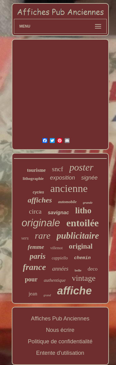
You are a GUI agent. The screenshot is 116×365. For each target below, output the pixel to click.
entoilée (82, 222)
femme (36, 247)
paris (37, 256)
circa (35, 211)
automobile (67, 201)
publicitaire (78, 236)
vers (24, 238)
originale (41, 222)
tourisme (36, 170)
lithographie (33, 178)
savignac (58, 212)
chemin (82, 258)
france (34, 267)
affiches (40, 200)
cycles (38, 192)
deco (92, 269)
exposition (62, 178)
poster (81, 167)
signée (89, 178)
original (81, 246)
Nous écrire (60, 330)
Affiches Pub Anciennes (60, 318)
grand (47, 295)
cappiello (60, 258)
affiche (74, 291)
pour (31, 279)
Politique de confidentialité (60, 341)
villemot (56, 248)
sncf (57, 169)
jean (32, 294)
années (60, 268)
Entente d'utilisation (60, 353)
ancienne (69, 188)
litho (83, 210)
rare (42, 235)
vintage (84, 278)
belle (78, 270)
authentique (55, 280)
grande (88, 202)
